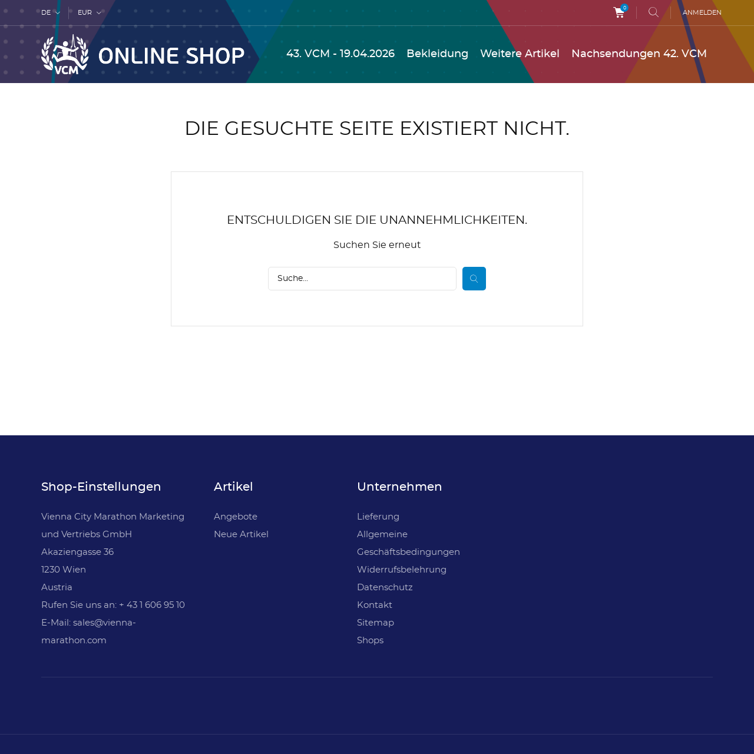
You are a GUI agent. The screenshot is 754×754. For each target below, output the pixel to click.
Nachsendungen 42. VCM (639, 54)
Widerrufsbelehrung (402, 570)
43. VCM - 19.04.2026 (340, 54)
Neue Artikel (241, 534)
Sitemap (375, 623)
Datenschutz (385, 587)
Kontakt (374, 605)
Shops (370, 640)
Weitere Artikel (520, 54)
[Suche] (362, 278)
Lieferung (378, 516)
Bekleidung (437, 54)
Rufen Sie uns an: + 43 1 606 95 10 (113, 605)
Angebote (235, 516)
